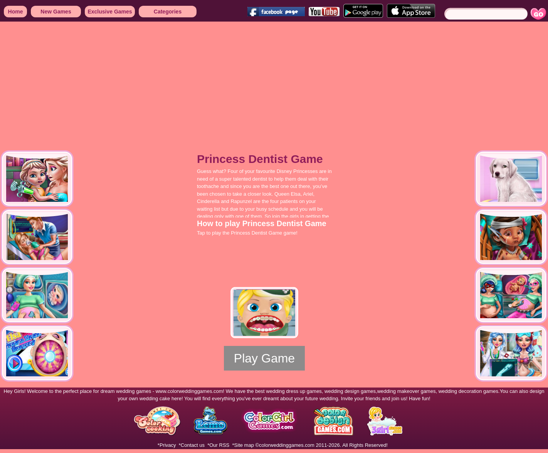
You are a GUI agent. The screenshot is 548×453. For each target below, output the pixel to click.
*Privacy (167, 445)
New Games (55, 11)
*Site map (243, 445)
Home (15, 11)
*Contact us (192, 445)
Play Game (264, 358)
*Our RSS (218, 445)
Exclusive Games (109, 11)
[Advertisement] (231, 81)
